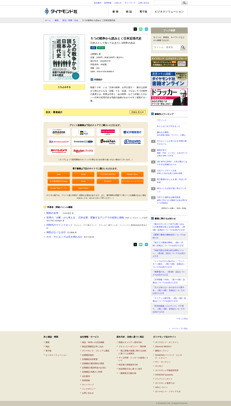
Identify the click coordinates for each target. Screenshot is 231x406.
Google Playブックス (58, 188)
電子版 (143, 11)
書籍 (57, 20)
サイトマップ (130, 3)
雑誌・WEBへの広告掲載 (93, 342)
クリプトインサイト (164, 379)
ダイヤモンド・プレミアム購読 (95, 351)
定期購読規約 (88, 355)
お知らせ (118, 3)
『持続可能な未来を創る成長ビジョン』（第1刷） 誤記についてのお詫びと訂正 (169, 253)
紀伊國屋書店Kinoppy (58, 181)
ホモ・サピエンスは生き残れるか (70, 236)
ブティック (162, 120)
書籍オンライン (162, 351)
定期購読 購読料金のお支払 (94, 368)
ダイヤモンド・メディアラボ (168, 391)
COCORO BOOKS (107, 174)
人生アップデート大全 (172, 172)
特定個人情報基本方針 (128, 365)
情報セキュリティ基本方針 (130, 342)
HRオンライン (161, 387)
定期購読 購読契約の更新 (93, 363)
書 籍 (115, 11)
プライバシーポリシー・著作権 (132, 346)
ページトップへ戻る (179, 328)
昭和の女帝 (60, 213)
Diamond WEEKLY (163, 346)
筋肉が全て (172, 153)
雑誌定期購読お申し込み (93, 346)
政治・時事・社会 (70, 20)
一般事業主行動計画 (127, 373)
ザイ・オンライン (163, 362)
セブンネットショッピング (132, 181)
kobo (59, 174)
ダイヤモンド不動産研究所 (167, 370)
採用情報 (107, 3)
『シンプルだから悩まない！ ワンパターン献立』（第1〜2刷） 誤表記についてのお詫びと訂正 (169, 264)
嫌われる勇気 (172, 134)
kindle (83, 174)
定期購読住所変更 (90, 359)
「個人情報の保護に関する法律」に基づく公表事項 (133, 352)
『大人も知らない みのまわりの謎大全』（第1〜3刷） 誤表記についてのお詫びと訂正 (169, 290)
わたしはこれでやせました (168, 126)
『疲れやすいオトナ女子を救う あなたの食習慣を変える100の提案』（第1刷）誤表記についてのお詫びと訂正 (169, 227)
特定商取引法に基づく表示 (130, 369)
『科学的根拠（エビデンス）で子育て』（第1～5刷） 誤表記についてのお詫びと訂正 (169, 309)
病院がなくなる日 (61, 232)
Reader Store (132, 174)
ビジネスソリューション (169, 11)
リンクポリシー (89, 389)
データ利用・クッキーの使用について (133, 359)
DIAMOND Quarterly (164, 375)
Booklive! (108, 181)
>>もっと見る (182, 319)
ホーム (48, 20)
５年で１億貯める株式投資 (172, 200)
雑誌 (47, 346)
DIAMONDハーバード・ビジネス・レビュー (168, 356)
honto (83, 181)
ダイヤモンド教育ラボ (165, 383)
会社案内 (97, 3)
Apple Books (83, 188)
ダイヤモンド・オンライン (167, 342)
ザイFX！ (159, 366)
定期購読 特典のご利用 (92, 372)
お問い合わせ (143, 3)
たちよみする (64, 87)
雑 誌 (129, 11)
